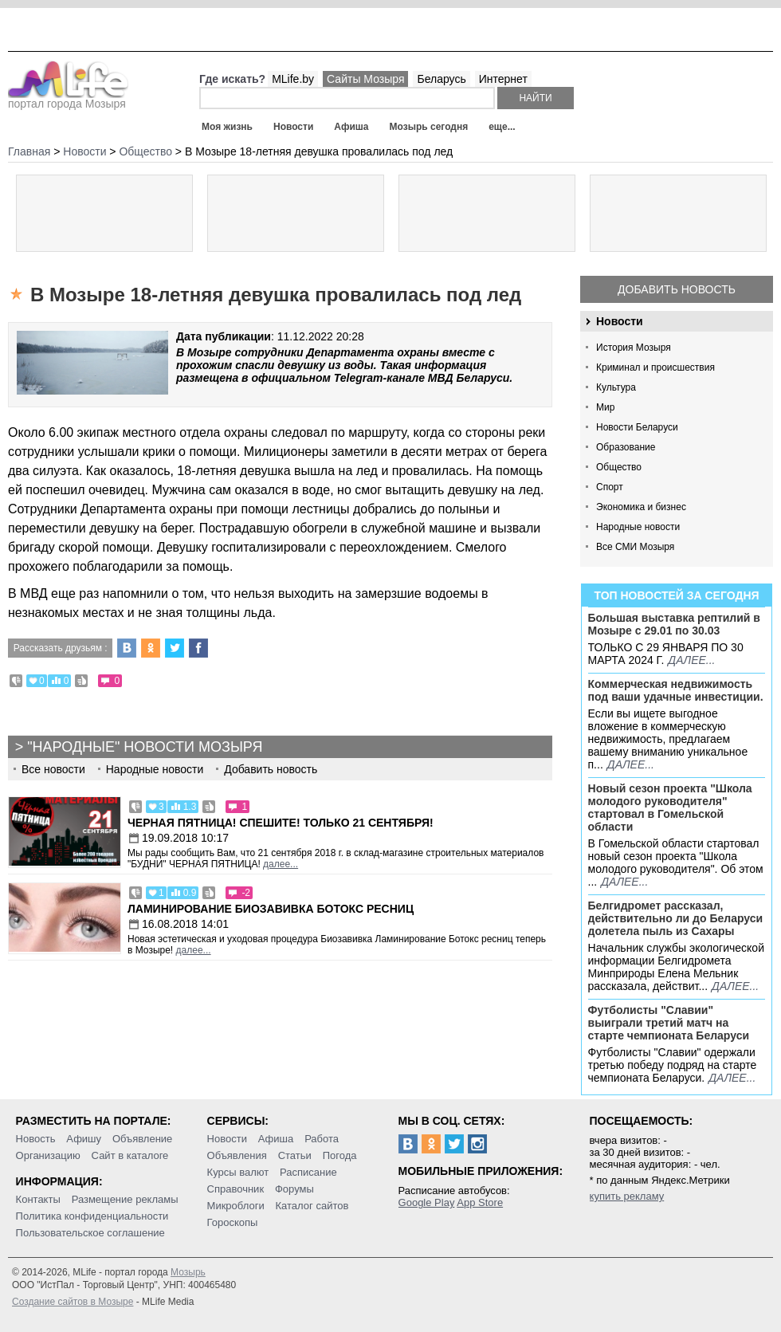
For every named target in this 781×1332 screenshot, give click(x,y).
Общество (619, 467)
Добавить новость (677, 289)
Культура (616, 387)
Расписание (308, 1172)
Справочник (236, 1189)
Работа (321, 1139)
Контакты (38, 1199)
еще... (502, 126)
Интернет (503, 79)
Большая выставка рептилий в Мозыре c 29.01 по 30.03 (674, 624)
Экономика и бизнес (641, 507)
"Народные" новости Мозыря (144, 747)
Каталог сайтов (312, 1206)
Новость (36, 1139)
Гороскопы (232, 1222)
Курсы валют (238, 1172)
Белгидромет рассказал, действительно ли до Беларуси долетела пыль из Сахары (675, 918)
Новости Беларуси (637, 427)
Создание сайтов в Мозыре (72, 1301)
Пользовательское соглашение (90, 1233)
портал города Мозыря (68, 99)
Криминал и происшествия (655, 367)
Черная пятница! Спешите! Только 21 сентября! (281, 822)
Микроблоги (236, 1206)
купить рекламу (627, 1196)
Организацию (48, 1155)
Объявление (142, 1139)
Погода (340, 1155)
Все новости (53, 769)
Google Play (426, 1202)
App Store (480, 1202)
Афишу (83, 1139)
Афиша (351, 126)
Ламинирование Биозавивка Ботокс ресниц (271, 908)
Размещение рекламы (125, 1199)
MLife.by (293, 79)
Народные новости (638, 526)
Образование (625, 447)
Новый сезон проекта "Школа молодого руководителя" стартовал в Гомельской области (670, 807)
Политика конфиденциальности (92, 1216)
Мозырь (188, 1272)
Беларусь (441, 79)
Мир (605, 407)
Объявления (237, 1155)
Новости (293, 126)
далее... (691, 660)
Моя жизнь (227, 126)
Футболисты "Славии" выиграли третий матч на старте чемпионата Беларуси (669, 1023)
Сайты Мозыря (365, 79)
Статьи (295, 1155)
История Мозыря (633, 347)
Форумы (294, 1189)
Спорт (609, 487)
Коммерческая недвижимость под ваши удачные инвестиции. (675, 690)
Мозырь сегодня (429, 126)
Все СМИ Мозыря (635, 546)
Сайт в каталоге (130, 1155)
